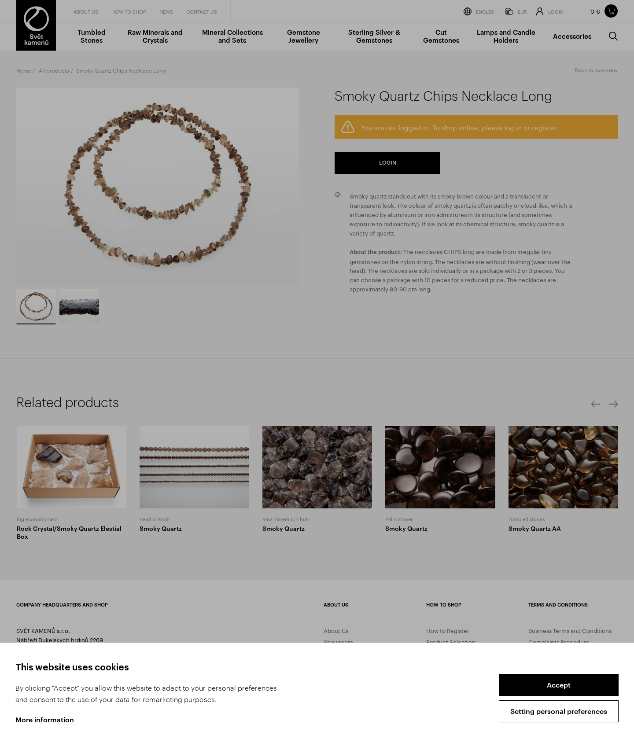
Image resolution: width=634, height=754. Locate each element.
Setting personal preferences (558, 711)
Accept (559, 684)
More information (44, 719)
